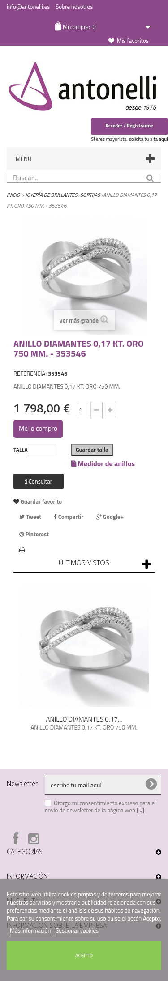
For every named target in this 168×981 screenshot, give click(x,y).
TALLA (20, 450)
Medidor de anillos (103, 462)
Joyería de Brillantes (52, 195)
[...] (140, 810)
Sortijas (90, 195)
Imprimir (22, 548)
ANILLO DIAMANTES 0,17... (84, 719)
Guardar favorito (40, 501)
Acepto (84, 955)
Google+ (110, 516)
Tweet (30, 516)
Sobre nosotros (74, 6)
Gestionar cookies (77, 930)
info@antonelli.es (28, 6)
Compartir (68, 516)
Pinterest (34, 534)
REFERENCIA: (30, 373)
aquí (163, 139)
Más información (31, 930)
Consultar (38, 481)
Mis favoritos (133, 40)
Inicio (13, 195)
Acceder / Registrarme (129, 125)
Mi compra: (78, 26)
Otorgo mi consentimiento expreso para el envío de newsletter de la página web (100, 806)
